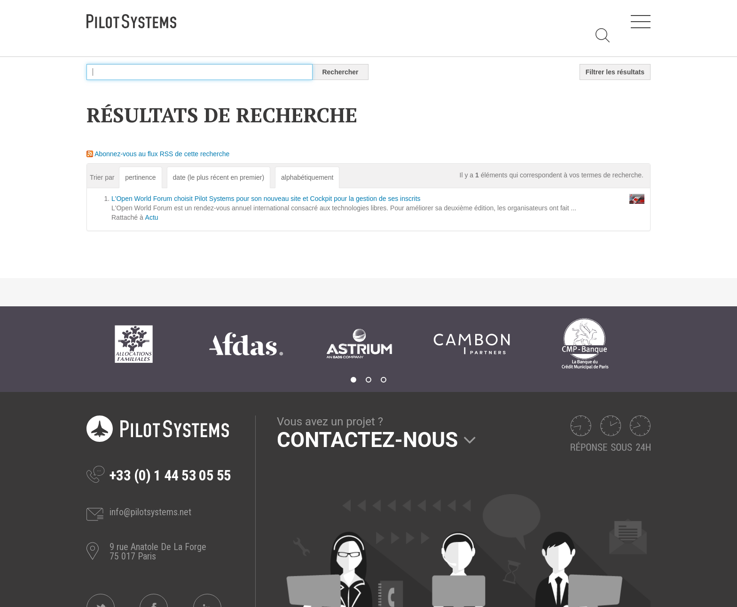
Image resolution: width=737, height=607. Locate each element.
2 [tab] (368, 380)
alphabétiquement (307, 177)
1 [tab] (353, 380)
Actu (151, 217)
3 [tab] (383, 380)
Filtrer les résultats (615, 72)
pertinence (140, 177)
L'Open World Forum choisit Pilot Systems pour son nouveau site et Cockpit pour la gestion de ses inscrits (266, 198)
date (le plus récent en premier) (219, 177)
